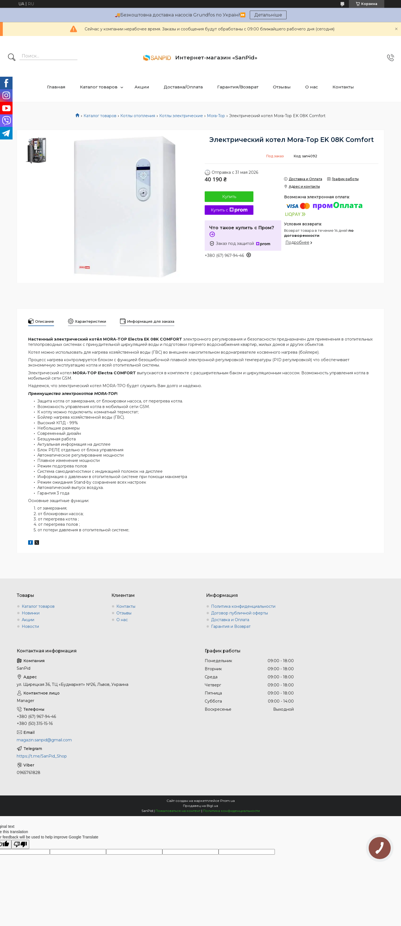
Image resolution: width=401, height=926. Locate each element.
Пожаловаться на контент (177, 811)
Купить (229, 196)
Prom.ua (227, 801)
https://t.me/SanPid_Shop (42, 756)
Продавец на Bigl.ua (200, 806)
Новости (30, 626)
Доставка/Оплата (183, 87)
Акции (142, 87)
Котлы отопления (137, 115)
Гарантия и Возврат (231, 626)
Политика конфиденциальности (243, 606)
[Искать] (12, 57)
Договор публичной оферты (239, 613)
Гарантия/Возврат (237, 87)
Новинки (31, 613)
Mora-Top (216, 115)
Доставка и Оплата (230, 619)
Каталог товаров (99, 87)
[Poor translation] (20, 844)
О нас (311, 87)
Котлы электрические (181, 115)
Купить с (229, 210)
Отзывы (282, 87)
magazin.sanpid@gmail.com (44, 739)
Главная (56, 87)
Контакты (343, 87)
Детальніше (268, 15)
